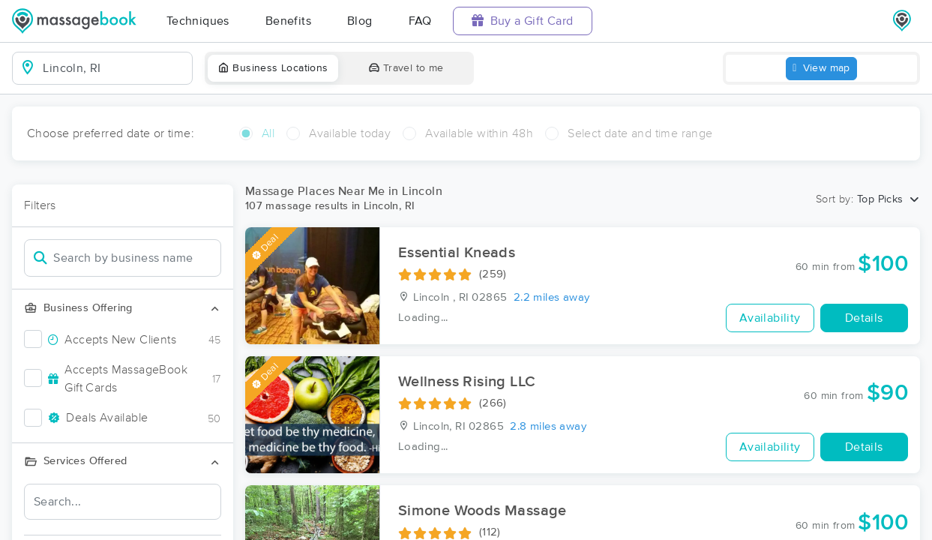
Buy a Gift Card (523, 20)
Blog (360, 21)
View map (821, 68)
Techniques (197, 21)
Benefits (288, 21)
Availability (770, 318)
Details (864, 318)
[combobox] (114, 68)
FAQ (420, 21)
